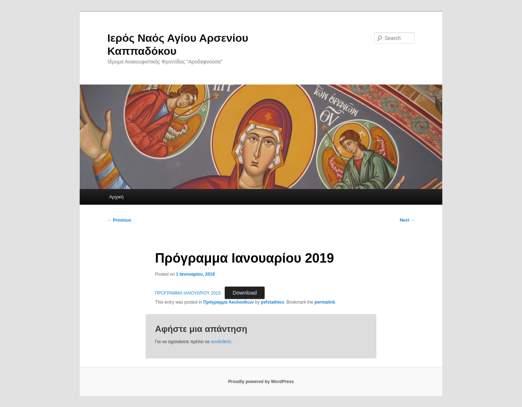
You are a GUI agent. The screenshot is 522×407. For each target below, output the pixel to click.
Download (245, 292)
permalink (325, 302)
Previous (119, 220)
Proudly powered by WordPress (261, 381)
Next (407, 220)
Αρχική (116, 197)
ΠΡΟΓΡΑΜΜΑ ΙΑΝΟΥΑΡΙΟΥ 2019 (188, 293)
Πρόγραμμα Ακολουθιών (228, 302)
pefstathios (272, 302)
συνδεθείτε (221, 341)
